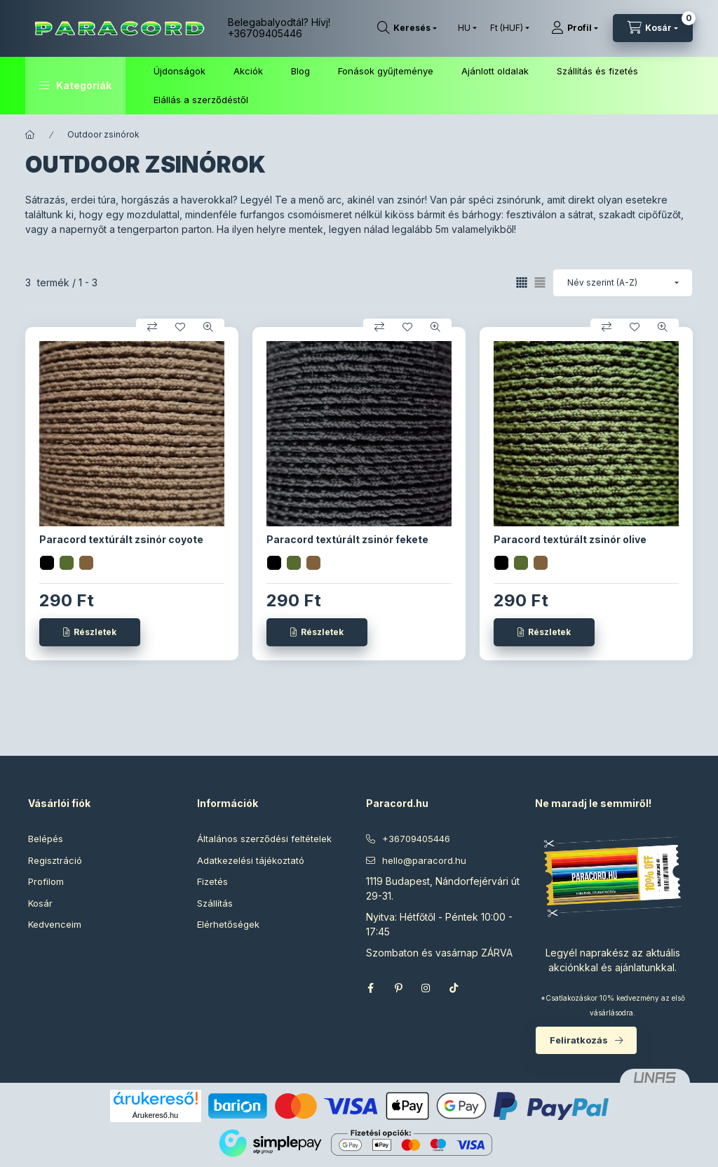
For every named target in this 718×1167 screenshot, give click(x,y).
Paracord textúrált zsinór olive (570, 539)
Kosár (40, 903)
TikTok (454, 988)
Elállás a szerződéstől (201, 99)
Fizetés (212, 881)
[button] (75, 85)
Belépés (45, 838)
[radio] (540, 282)
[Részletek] (89, 632)
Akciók (248, 70)
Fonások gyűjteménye (385, 70)
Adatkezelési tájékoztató (250, 860)
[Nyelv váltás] (464, 28)
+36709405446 (265, 33)
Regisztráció (55, 860)
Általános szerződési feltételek (264, 838)
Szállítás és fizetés (597, 70)
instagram (426, 988)
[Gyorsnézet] (208, 327)
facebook (370, 988)
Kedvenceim (54, 924)
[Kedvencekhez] (180, 327)
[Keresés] (407, 28)
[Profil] (574, 28)
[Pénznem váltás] (506, 28)
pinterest (398, 988)
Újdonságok (179, 70)
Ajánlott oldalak (495, 70)
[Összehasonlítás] (152, 327)
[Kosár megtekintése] (653, 28)
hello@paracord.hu (424, 860)
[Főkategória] (30, 134)
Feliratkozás (579, 1040)
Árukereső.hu (155, 1115)
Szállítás (215, 903)
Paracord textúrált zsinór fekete (347, 539)
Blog (300, 70)
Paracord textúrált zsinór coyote (121, 539)
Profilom (46, 881)
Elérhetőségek (228, 924)
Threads (482, 988)
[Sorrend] (623, 283)
